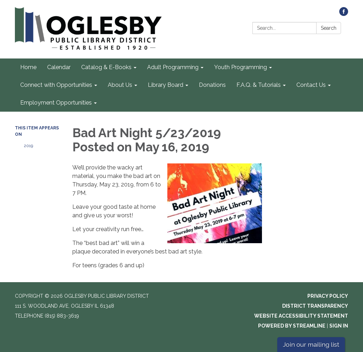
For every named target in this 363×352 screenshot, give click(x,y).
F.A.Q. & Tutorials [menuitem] (258, 85)
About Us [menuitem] (120, 85)
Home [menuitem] (28, 67)
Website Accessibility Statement (301, 316)
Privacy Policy (327, 296)
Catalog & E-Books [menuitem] (106, 67)
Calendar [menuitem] (59, 67)
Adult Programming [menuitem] (173, 67)
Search (328, 28)
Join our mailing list (311, 344)
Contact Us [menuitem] (311, 85)
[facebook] (343, 14)
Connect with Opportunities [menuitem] (56, 85)
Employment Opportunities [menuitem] (56, 102)
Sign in (338, 326)
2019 (28, 145)
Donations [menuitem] (212, 85)
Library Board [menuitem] (165, 85)
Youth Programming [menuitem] (240, 67)
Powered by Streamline (291, 326)
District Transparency (315, 306)
